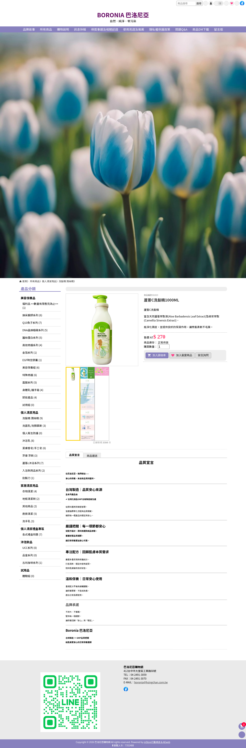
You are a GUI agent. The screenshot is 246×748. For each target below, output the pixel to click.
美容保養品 (28, 298)
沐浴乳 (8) (28, 441)
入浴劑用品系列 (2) (33, 470)
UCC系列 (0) (29, 548)
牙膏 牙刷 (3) (30, 455)
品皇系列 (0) (29, 555)
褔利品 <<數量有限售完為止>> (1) (40, 306)
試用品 (25, 570)
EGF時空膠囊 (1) (32, 360)
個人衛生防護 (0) (32, 433)
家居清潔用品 (29, 485)
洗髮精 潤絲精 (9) (32, 418)
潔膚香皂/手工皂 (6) (34, 448)
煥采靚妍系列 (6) (32, 315)
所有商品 (35, 281)
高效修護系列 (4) (32, 345)
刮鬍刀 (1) (28, 478)
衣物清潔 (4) (29, 491)
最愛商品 (231, 3)
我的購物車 (220, 3)
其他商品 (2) (29, 506)
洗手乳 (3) (28, 521)
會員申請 (205, 3)
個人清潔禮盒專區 (32, 529)
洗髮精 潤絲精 (66, 281)
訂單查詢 (226, 3)
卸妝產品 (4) (29, 397)
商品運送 (92, 456)
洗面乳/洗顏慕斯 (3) (34, 426)
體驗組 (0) (28, 576)
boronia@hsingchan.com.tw (151, 682)
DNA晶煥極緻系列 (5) (35, 330)
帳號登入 (211, 3)
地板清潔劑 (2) (31, 499)
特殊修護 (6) (29, 375)
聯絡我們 (237, 3)
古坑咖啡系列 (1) (32, 563)
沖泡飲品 (26, 542)
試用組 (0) (28, 405)
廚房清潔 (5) (29, 514)
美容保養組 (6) (31, 367)
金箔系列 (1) (29, 352)
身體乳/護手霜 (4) (32, 390)
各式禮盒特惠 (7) (32, 534)
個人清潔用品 (49, 281)
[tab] (74, 455)
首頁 (24, 281)
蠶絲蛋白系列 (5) (32, 338)
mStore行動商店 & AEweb (157, 742)
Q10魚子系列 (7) (32, 323)
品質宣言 (74, 455)
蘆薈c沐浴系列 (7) (33, 463)
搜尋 (198, 3)
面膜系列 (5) (29, 382)
